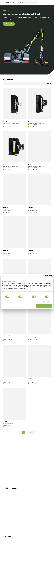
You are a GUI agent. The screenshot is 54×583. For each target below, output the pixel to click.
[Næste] (33, 432)
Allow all (44, 306)
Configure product (8, 24)
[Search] (27, 2)
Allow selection (27, 306)
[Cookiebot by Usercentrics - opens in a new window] (46, 276)
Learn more (20, 24)
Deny (10, 306)
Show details (46, 301)
